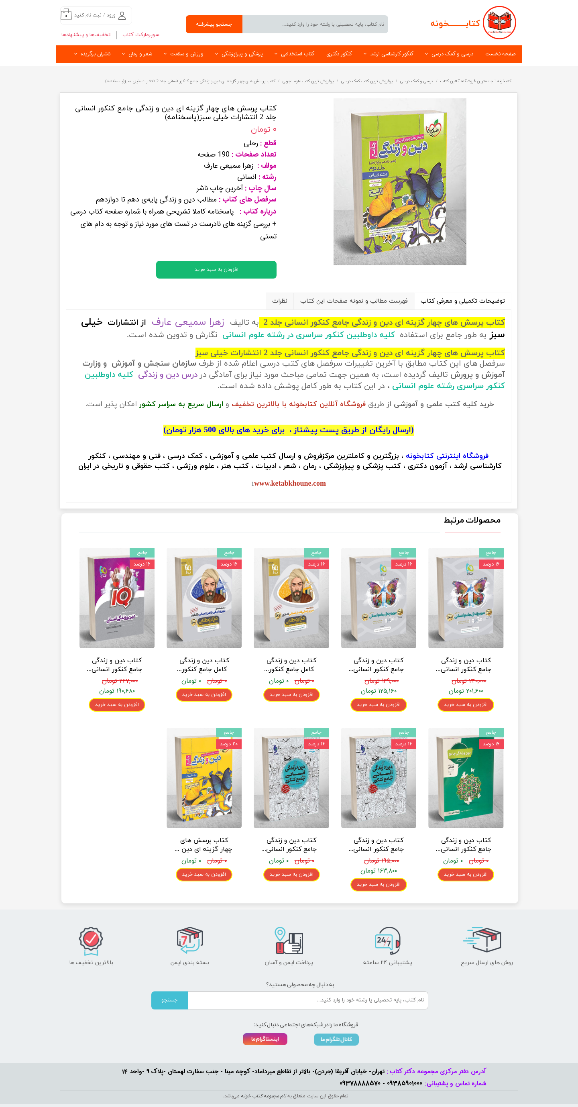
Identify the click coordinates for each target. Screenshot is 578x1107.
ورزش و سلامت (187, 54)
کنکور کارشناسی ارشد (391, 54)
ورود (111, 15)
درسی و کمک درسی (452, 54)
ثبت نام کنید (88, 15)
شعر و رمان (140, 54)
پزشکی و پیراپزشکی (242, 54)
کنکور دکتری (339, 54)
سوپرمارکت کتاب (140, 35)
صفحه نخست (500, 54)
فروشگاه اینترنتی (462, 456)
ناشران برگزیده (95, 54)
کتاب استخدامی (297, 54)
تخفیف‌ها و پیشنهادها (85, 35)
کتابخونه (420, 456)
